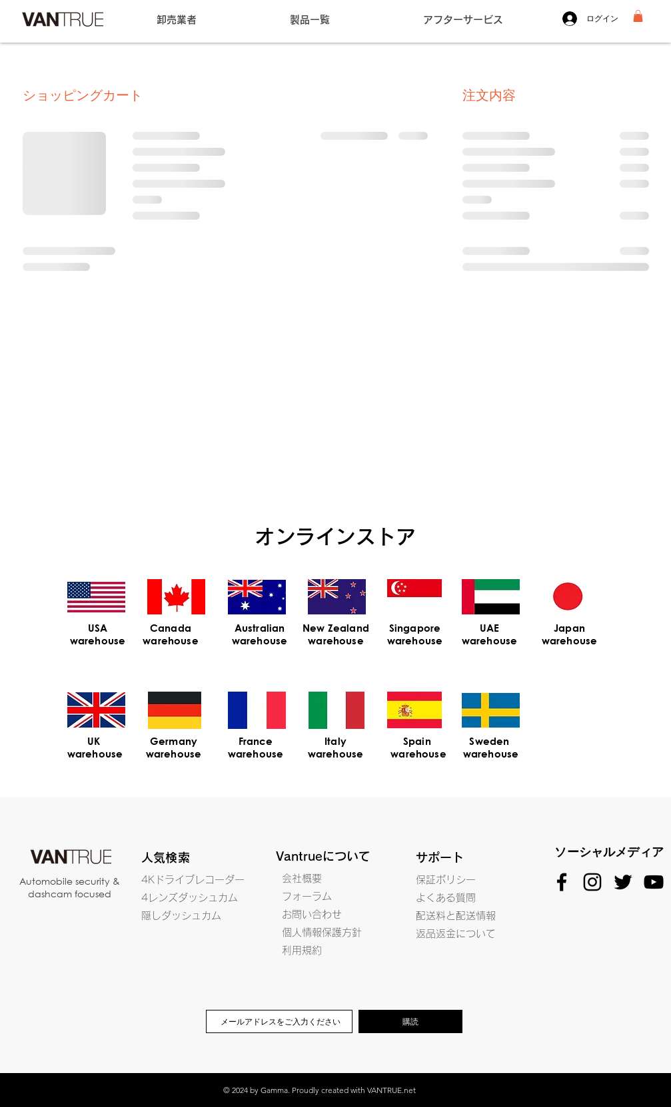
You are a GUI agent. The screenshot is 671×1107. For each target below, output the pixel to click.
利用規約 (302, 950)
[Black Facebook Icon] (562, 882)
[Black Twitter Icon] (623, 882)
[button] (638, 16)
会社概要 (302, 878)
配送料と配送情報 (456, 916)
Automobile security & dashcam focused (69, 887)
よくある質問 (446, 898)
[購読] (410, 1021)
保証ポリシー (446, 880)
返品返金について (456, 934)
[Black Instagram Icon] (592, 882)
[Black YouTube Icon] (654, 882)
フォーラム (307, 896)
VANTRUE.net (391, 1090)
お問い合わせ (312, 914)
